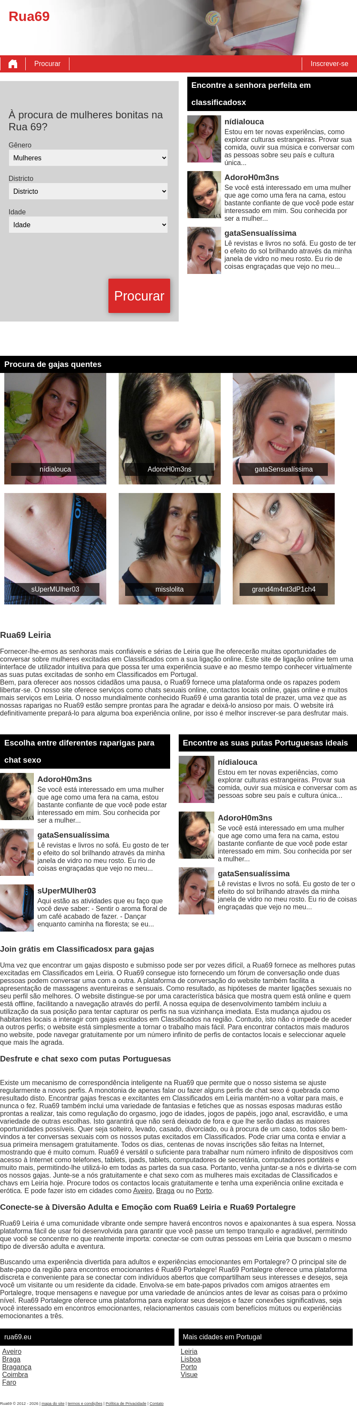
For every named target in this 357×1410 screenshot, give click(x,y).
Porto (203, 1190)
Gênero (20, 145)
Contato (157, 1403)
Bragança (17, 1367)
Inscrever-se (329, 63)
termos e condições (85, 1403)
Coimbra (15, 1374)
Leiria (189, 1351)
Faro (9, 1382)
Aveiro (142, 1190)
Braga (165, 1190)
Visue (189, 1374)
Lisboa (191, 1359)
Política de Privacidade (125, 1403)
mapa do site (53, 1403)
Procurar (47, 63)
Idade (17, 212)
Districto (21, 178)
